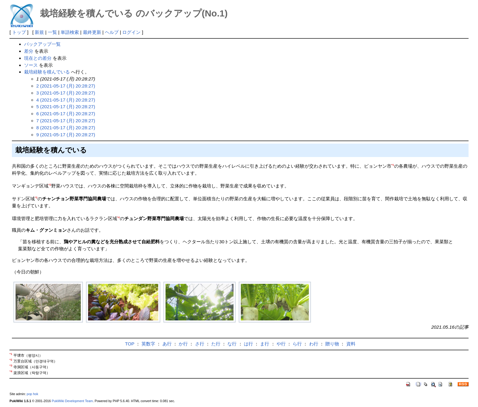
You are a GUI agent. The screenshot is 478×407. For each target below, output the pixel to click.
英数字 (148, 343)
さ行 (199, 343)
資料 (350, 343)
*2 (49, 184)
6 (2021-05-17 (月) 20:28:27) (65, 113)
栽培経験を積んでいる (47, 71)
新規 (39, 32)
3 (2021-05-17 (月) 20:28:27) (65, 92)
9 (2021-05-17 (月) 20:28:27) (65, 134)
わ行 (313, 343)
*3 (36, 197)
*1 (392, 164)
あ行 (167, 343)
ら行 (297, 343)
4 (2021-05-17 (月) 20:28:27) (65, 99)
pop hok (32, 394)
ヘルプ (112, 32)
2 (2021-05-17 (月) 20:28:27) (65, 85)
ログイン (131, 32)
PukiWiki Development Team (72, 401)
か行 (183, 343)
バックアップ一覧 (42, 44)
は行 (248, 343)
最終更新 (92, 32)
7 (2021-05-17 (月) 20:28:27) (65, 120)
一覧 (52, 32)
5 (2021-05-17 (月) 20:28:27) (65, 106)
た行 (215, 343)
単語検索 (70, 32)
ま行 (264, 343)
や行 (281, 343)
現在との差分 (38, 58)
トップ (19, 32)
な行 (232, 343)
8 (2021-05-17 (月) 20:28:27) (65, 127)
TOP (129, 343)
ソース (31, 65)
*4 (118, 217)
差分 (28, 51)
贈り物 (332, 343)
